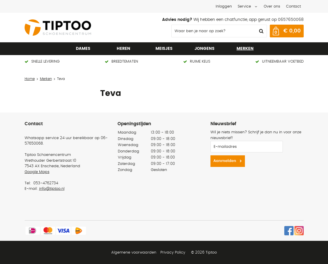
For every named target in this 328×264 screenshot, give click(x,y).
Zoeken (261, 31)
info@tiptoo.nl (52, 189)
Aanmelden (224, 161)
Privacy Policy (172, 252)
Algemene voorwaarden (133, 252)
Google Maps (37, 172)
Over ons (272, 6)
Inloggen (224, 6)
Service (244, 6)
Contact (293, 6)
